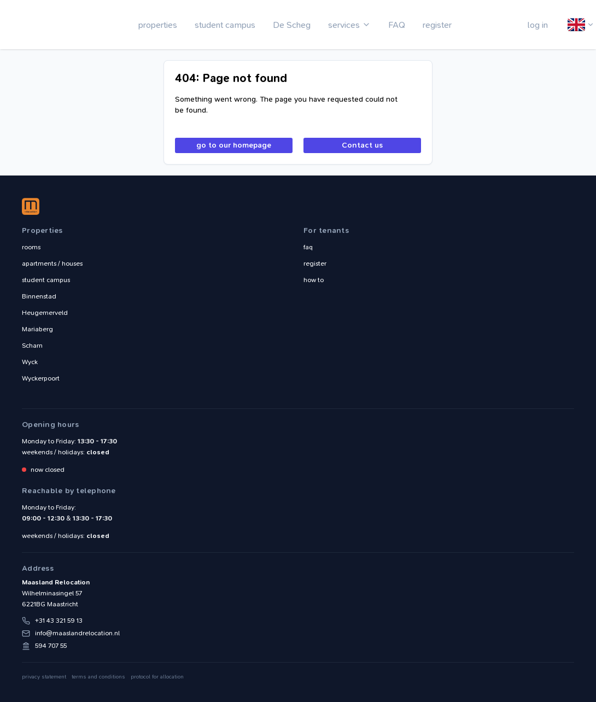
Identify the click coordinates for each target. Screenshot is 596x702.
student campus (225, 25)
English (577, 25)
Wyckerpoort (41, 378)
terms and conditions (98, 677)
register (437, 25)
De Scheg (292, 25)
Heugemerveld (45, 313)
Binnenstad (39, 296)
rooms (31, 247)
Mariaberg (37, 329)
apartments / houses (52, 263)
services (344, 25)
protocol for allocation (157, 677)
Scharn (32, 345)
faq (308, 247)
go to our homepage (233, 145)
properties (157, 25)
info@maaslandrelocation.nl (77, 633)
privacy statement (44, 677)
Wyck (30, 362)
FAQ (396, 25)
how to (313, 280)
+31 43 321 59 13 (59, 620)
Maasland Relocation (46, 24)
